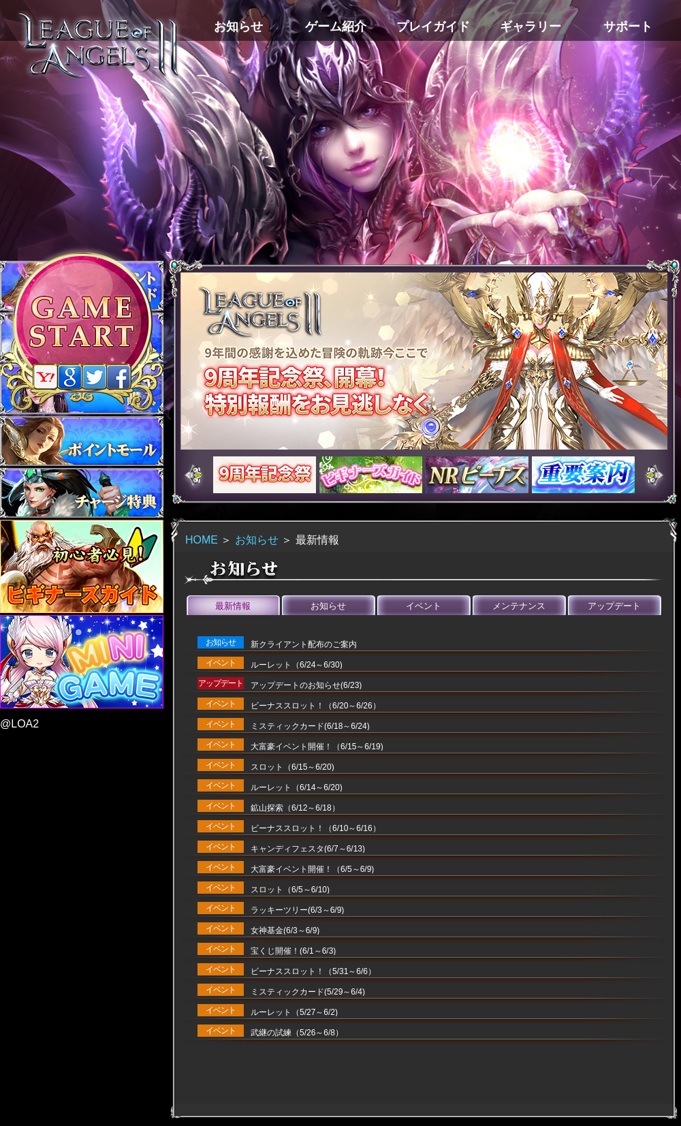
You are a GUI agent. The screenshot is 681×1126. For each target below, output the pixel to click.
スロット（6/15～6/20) (292, 767)
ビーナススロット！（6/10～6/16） (316, 828)
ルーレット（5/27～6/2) (294, 1012)
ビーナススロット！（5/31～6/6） (313, 971)
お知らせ (257, 540)
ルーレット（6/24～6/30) (297, 665)
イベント (423, 606)
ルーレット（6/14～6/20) (297, 787)
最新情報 (233, 606)
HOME (201, 540)
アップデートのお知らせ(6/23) (306, 685)
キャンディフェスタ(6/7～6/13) (308, 849)
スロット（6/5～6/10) (290, 889)
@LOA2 (19, 724)
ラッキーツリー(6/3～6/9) (297, 910)
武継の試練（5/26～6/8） (297, 1032)
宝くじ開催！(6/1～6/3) (293, 951)
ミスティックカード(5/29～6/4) (308, 992)
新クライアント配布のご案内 (304, 644)
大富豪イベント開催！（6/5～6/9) (312, 869)
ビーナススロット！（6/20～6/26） (316, 705)
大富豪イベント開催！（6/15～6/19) (317, 746)
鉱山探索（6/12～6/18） (295, 808)
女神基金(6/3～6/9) (285, 930)
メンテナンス (518, 606)
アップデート (614, 606)
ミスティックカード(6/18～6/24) (310, 726)
